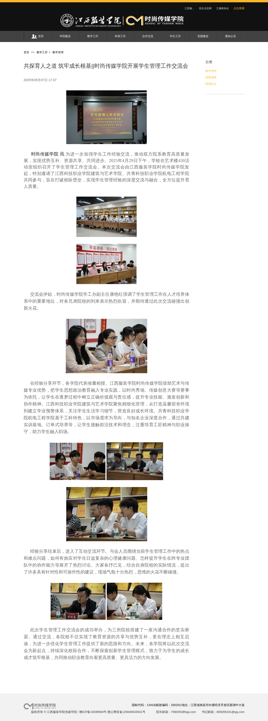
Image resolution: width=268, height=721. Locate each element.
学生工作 (175, 36)
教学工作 (92, 36)
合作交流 (147, 36)
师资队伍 (210, 84)
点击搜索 (239, 8)
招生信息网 (205, 8)
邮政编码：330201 (168, 705)
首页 (38, 36)
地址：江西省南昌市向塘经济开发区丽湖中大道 (213, 705)
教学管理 (57, 52)
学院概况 (65, 36)
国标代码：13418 (143, 705)
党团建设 (202, 36)
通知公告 (230, 36)
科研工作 (120, 36)
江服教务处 (222, 8)
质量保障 (210, 77)
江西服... (189, 8)
